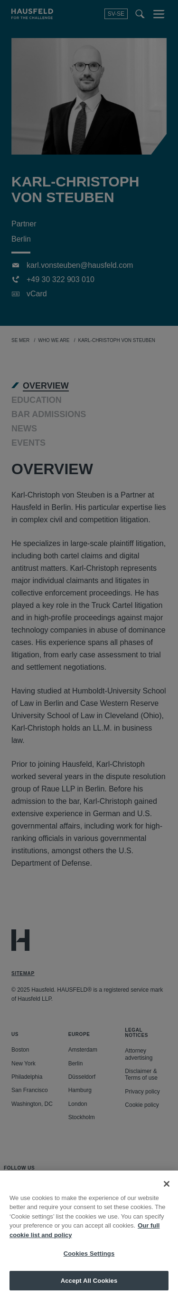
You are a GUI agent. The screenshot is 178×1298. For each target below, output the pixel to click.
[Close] (166, 1191)
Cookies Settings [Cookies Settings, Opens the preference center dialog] (89, 1262)
